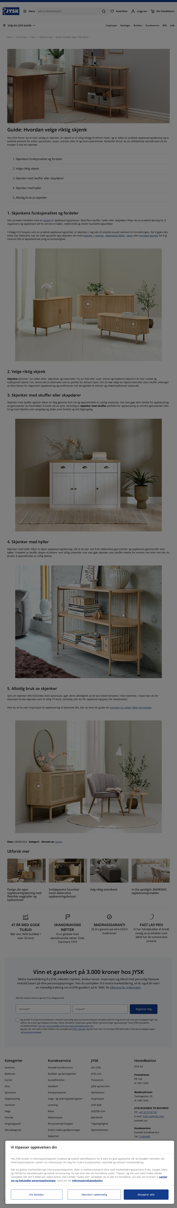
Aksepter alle (146, 1194)
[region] (89, 1172)
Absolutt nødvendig (94, 1194)
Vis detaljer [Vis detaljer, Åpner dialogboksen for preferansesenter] (36, 1194)
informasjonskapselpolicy (87, 1180)
